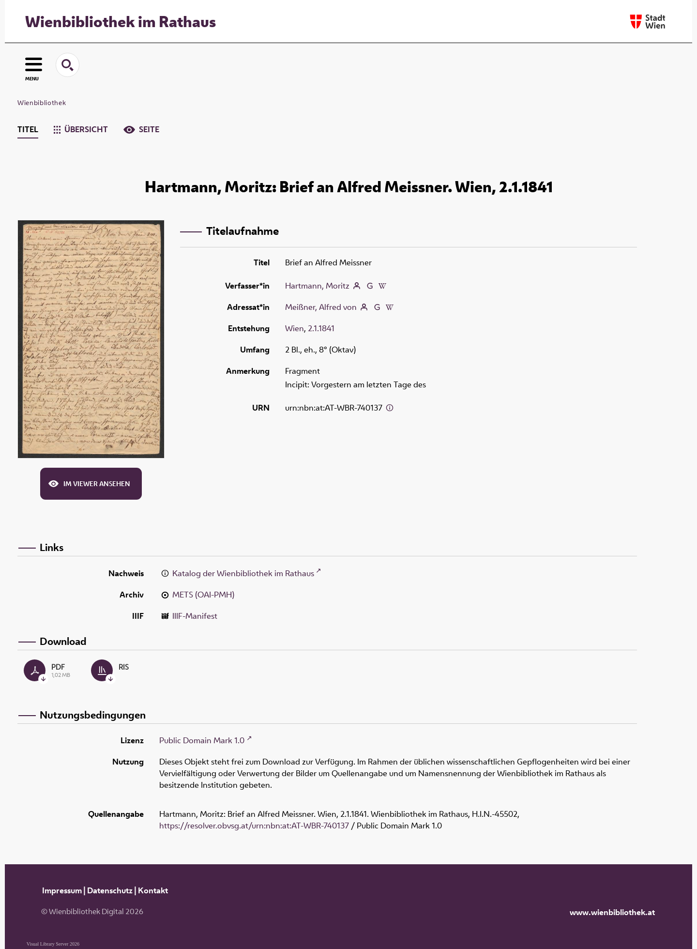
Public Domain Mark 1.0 (201, 740)
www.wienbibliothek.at (612, 912)
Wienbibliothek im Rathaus (120, 21)
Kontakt (153, 890)
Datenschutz (110, 890)
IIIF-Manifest (194, 616)
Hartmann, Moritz (317, 285)
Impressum (62, 890)
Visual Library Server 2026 (53, 944)
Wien (294, 328)
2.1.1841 (321, 328)
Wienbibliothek (41, 102)
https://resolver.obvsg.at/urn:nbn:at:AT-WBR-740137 (254, 825)
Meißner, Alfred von (321, 307)
